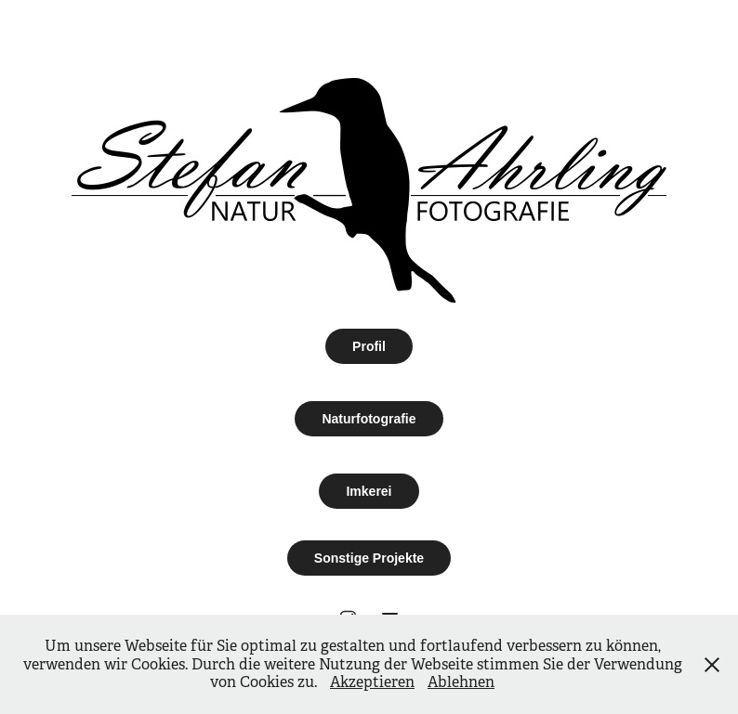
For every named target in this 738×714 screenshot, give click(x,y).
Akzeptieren (372, 682)
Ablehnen (461, 682)
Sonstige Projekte (369, 558)
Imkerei (368, 491)
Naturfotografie (368, 418)
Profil (369, 346)
